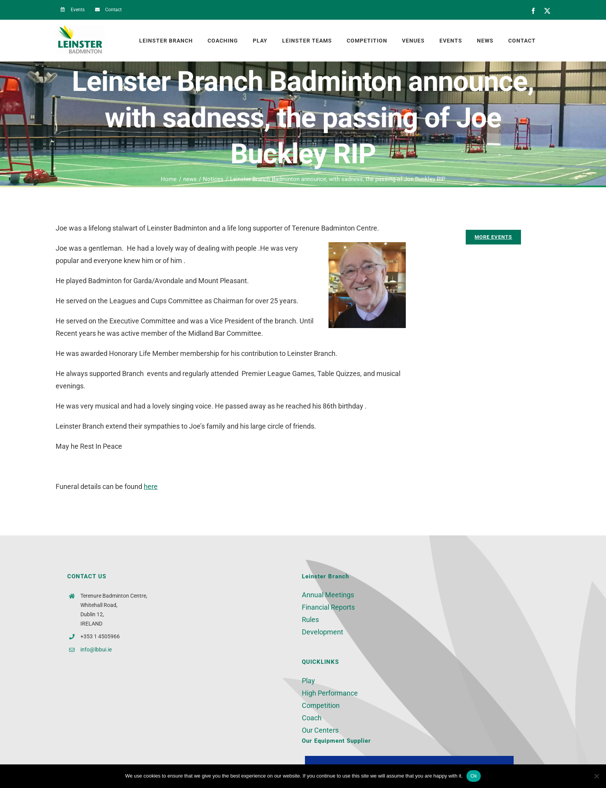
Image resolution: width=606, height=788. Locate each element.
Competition (321, 705)
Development (322, 632)
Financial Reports (328, 607)
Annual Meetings (328, 595)
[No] (596, 776)
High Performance (330, 693)
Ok (473, 776)
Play (308, 681)
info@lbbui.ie (96, 649)
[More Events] (493, 237)
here (151, 486)
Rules (310, 619)
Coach (312, 718)
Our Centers (320, 730)
